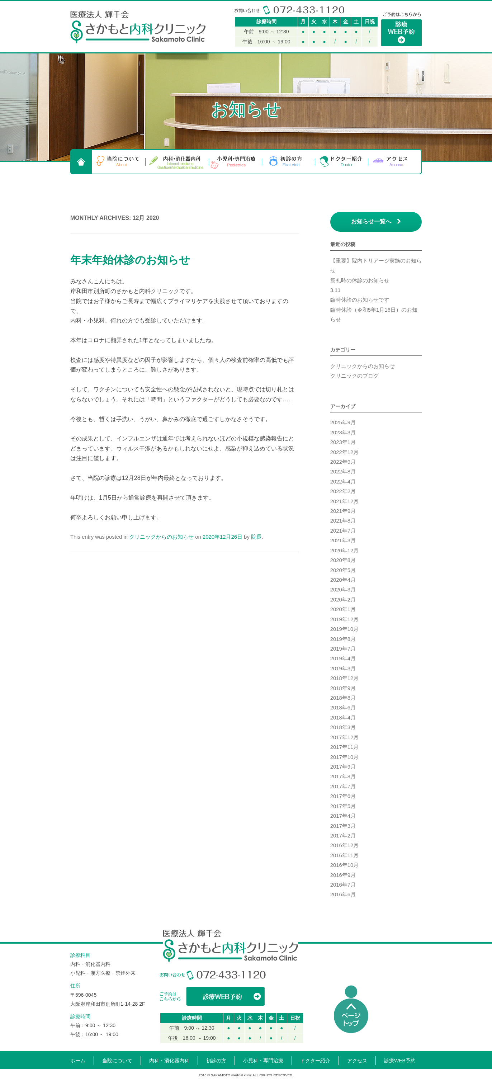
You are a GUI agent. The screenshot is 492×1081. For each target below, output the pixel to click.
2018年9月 (343, 688)
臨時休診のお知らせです (359, 300)
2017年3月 (343, 826)
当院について (119, 161)
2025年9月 (343, 422)
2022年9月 (343, 462)
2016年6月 (343, 894)
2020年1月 (343, 609)
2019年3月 (343, 668)
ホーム (77, 1060)
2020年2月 (343, 600)
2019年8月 (343, 639)
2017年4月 (343, 816)
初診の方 (288, 161)
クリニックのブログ (354, 376)
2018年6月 (343, 708)
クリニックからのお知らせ (161, 537)
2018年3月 (343, 727)
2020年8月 (343, 560)
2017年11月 (344, 747)
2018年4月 (343, 718)
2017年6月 (343, 796)
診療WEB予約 (400, 1060)
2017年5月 (343, 806)
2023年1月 (343, 442)
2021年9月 (343, 511)
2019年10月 (344, 629)
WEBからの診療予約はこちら (213, 996)
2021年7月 (343, 531)
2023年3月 (343, 432)
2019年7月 (343, 649)
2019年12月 (344, 619)
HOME (81, 161)
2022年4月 (343, 482)
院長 (256, 537)
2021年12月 (344, 501)
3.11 (335, 290)
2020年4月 (343, 580)
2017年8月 (343, 776)
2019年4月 (343, 658)
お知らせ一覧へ (376, 221)
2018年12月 (344, 678)
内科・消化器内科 (177, 161)
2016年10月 (344, 865)
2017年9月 (343, 767)
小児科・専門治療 (235, 161)
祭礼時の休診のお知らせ (359, 280)
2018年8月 (343, 698)
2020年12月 (344, 550)
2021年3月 (343, 540)
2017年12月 (344, 737)
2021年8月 (343, 521)
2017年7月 (343, 786)
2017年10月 (344, 757)
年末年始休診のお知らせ (130, 260)
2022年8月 (343, 472)
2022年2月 (343, 491)
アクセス (395, 161)
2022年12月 (344, 452)
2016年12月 (344, 845)
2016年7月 (343, 885)
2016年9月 (343, 875)
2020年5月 (343, 570)
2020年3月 (343, 590)
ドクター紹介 (341, 161)
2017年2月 (343, 836)
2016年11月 (344, 855)
